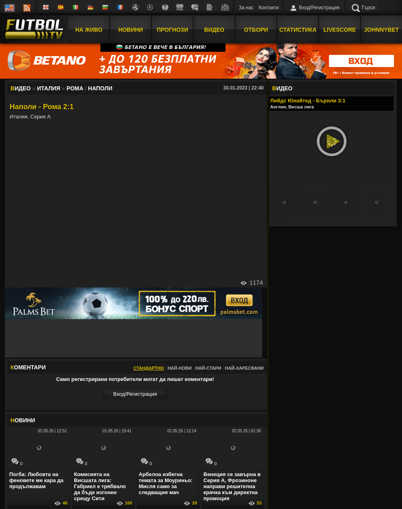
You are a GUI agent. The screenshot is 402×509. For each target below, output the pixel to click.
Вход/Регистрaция (135, 394)
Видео (214, 29)
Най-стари (208, 368)
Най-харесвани (244, 368)
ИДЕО (282, 88)
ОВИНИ (22, 420)
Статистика (298, 29)
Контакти (269, 7)
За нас (246, 7)
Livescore (340, 29)
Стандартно (148, 368)
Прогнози (172, 29)
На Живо (88, 29)
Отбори (256, 29)
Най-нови (180, 368)
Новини (130, 29)
